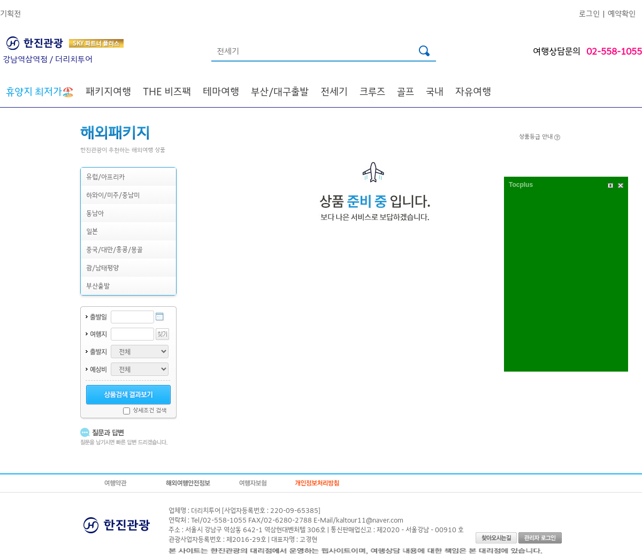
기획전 (10, 13)
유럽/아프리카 (105, 176)
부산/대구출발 (280, 91)
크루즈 (372, 91)
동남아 (95, 212)
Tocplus (521, 184)
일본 (92, 231)
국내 (435, 91)
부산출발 (98, 285)
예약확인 (622, 13)
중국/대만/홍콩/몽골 (114, 249)
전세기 (334, 91)
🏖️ (40, 91)
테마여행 (221, 91)
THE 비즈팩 (167, 91)
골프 (405, 91)
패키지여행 (108, 91)
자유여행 (473, 91)
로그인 (589, 13)
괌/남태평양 (102, 267)
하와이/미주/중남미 (113, 194)
